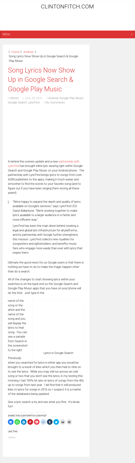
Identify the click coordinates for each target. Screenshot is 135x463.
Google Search (17, 102)
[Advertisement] (67, 21)
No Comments (55, 102)
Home (15, 52)
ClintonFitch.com (67, 6)
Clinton (14, 98)
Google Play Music (71, 98)
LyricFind (33, 102)
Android (28, 52)
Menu (6, 34)
